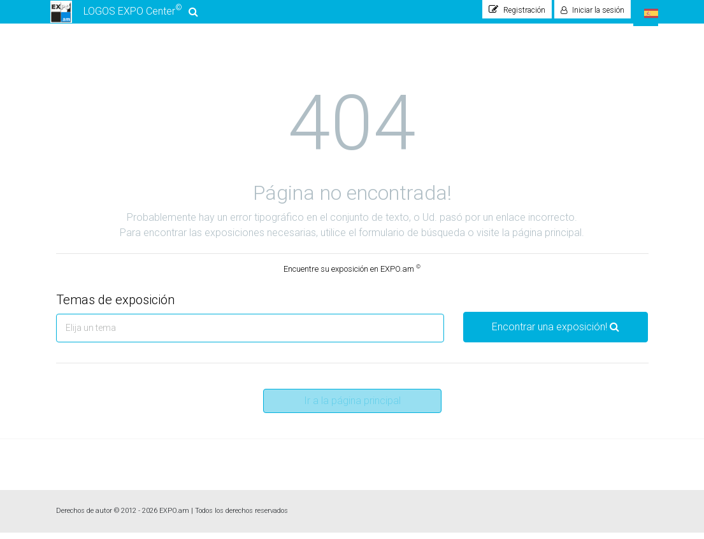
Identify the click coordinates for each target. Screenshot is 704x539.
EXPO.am (174, 517)
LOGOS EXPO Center (124, 15)
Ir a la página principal (352, 407)
